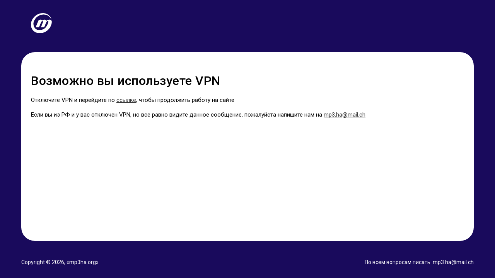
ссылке (126, 100)
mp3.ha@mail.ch (344, 114)
